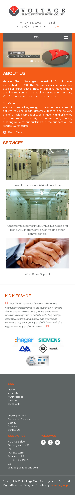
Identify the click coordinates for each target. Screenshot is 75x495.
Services (12, 400)
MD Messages (15, 397)
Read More (15, 132)
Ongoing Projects (17, 415)
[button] (8, 54)
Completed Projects (19, 419)
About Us (13, 393)
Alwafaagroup (59, 485)
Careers (12, 426)
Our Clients (14, 404)
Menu (37, 37)
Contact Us (14, 430)
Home (11, 389)
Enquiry (12, 423)
